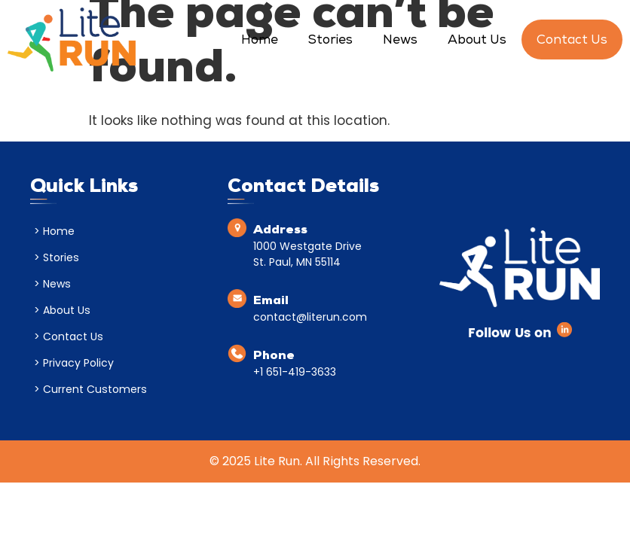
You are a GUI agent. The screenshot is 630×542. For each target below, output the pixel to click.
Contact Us (572, 41)
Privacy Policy (78, 362)
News (400, 41)
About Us (477, 41)
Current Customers (95, 389)
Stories (330, 41)
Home (259, 41)
